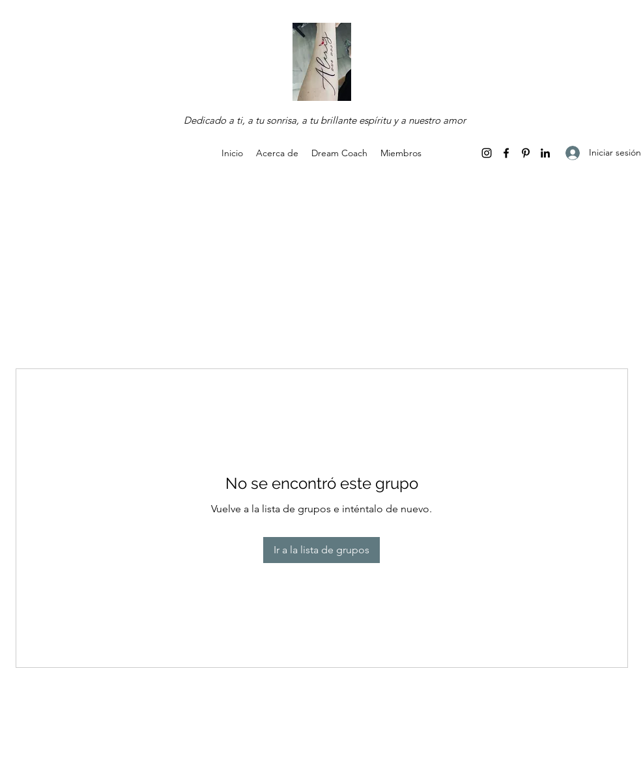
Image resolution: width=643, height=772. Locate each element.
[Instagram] (486, 152)
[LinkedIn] (545, 152)
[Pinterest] (525, 152)
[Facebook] (506, 152)
